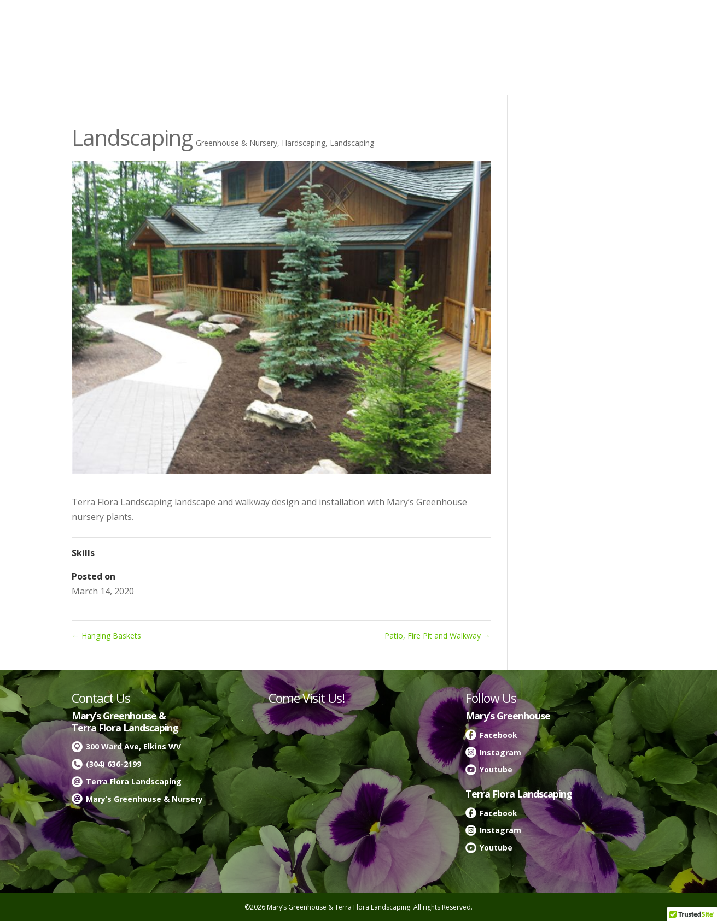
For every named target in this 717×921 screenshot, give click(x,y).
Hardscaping (303, 143)
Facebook (498, 735)
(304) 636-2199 (113, 764)
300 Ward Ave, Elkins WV (133, 746)
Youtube (496, 769)
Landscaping (352, 143)
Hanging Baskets (106, 635)
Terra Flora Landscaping (134, 781)
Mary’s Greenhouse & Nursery (144, 799)
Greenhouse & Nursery (236, 143)
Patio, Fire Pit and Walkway (437, 635)
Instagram (500, 752)
